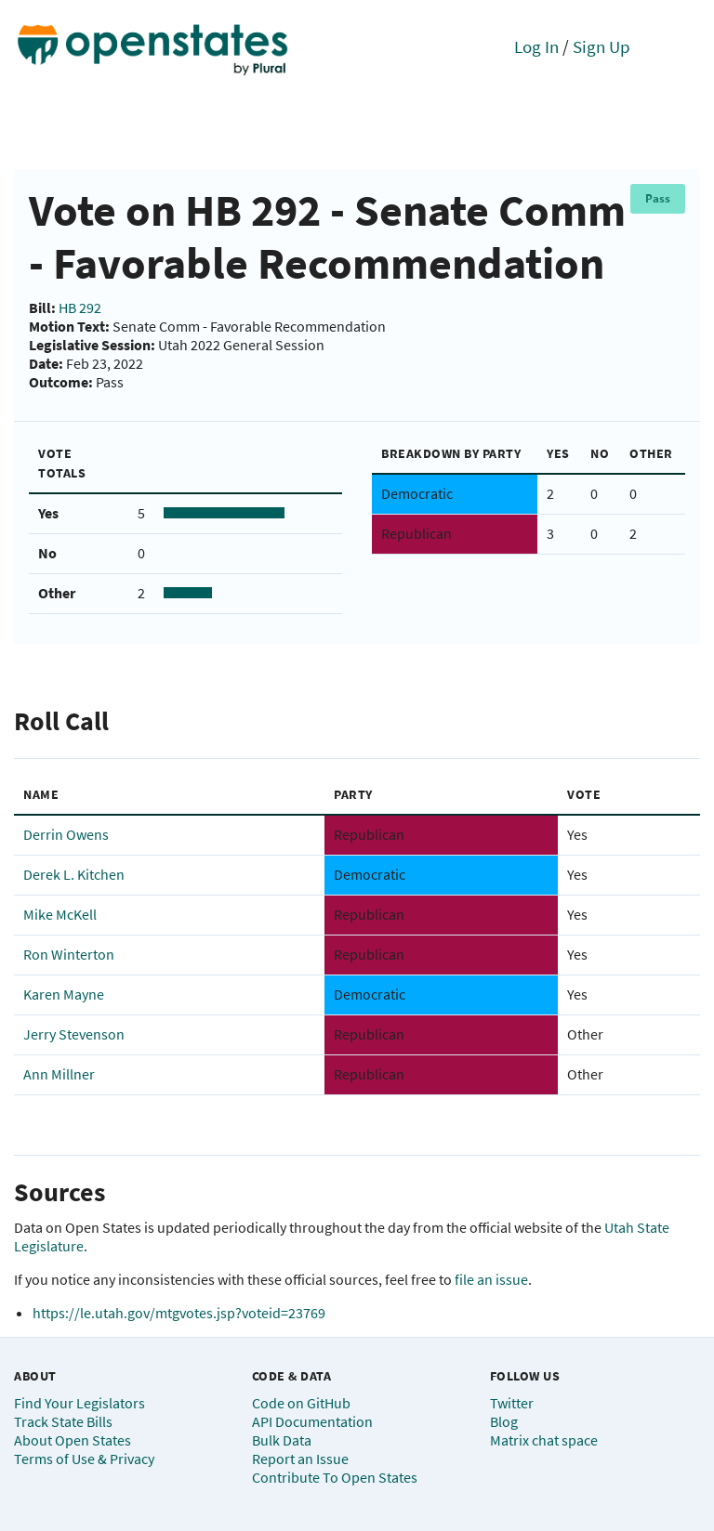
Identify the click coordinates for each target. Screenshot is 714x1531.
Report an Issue (300, 1458)
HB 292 (80, 307)
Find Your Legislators (79, 1403)
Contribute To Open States (334, 1477)
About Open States (72, 1440)
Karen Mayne (63, 994)
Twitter (512, 1403)
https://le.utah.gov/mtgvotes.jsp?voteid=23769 (179, 1312)
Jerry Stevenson (74, 1034)
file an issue (491, 1279)
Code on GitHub (301, 1403)
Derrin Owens (66, 834)
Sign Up (601, 46)
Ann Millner (59, 1074)
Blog (504, 1421)
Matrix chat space (544, 1440)
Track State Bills (63, 1421)
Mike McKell (60, 914)
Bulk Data (281, 1440)
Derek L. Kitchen (74, 874)
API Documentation (312, 1421)
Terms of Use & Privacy (84, 1458)
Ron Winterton (68, 954)
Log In (536, 46)
